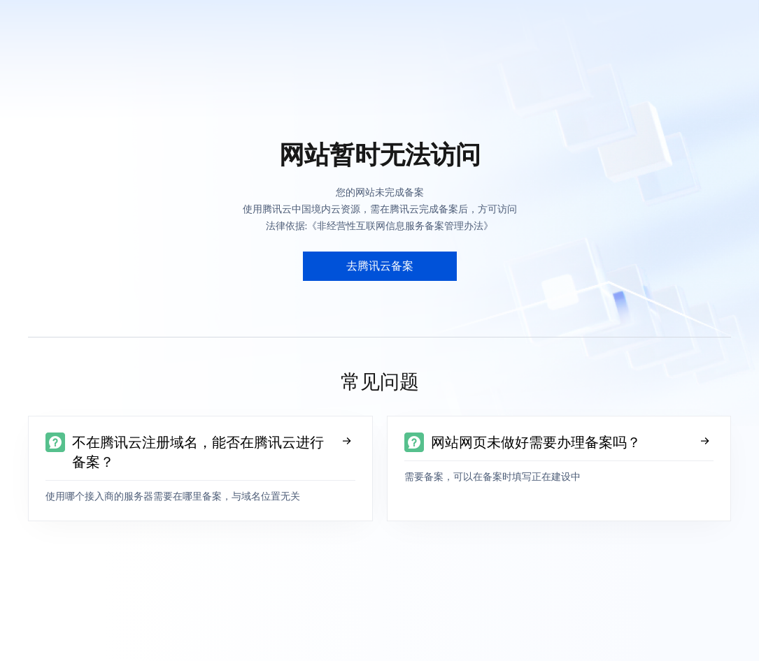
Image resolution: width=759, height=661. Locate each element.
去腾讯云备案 (379, 266)
